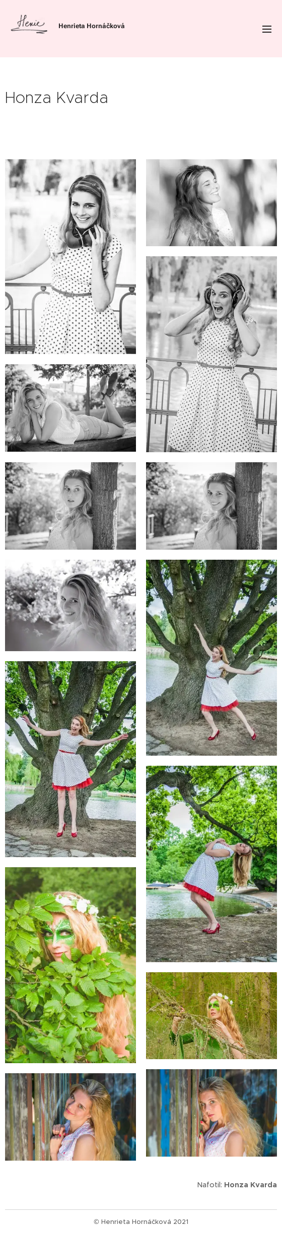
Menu (266, 29)
